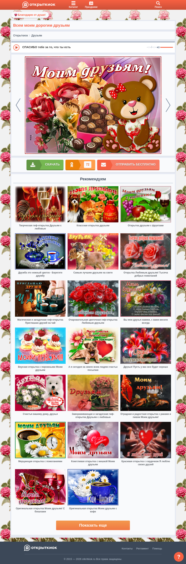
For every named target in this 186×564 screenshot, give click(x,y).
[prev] (18, 105)
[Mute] (158, 47)
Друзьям (36, 35)
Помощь (157, 548)
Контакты (127, 548)
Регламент (142, 548)
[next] (168, 105)
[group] (93, 47)
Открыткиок (20, 35)
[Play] (16, 47)
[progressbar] (166, 47)
